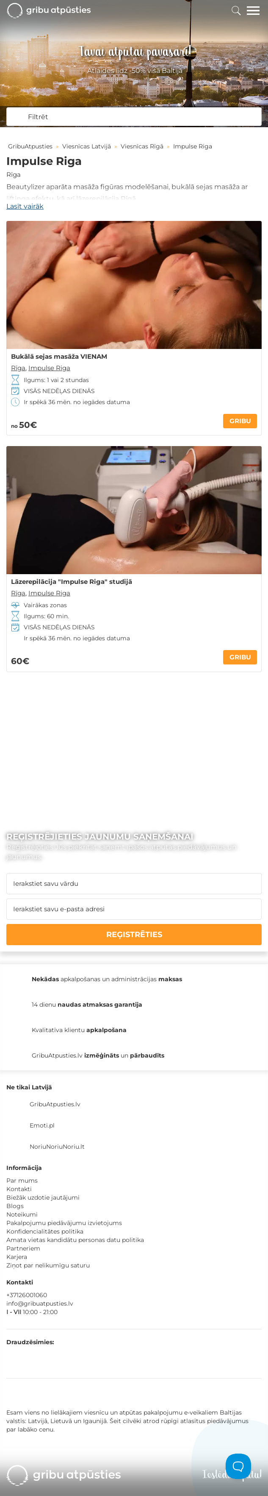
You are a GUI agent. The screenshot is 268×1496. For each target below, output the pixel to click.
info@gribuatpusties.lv (39, 1303)
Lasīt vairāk (25, 206)
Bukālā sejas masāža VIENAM (59, 356)
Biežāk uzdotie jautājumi (43, 1197)
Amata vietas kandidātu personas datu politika (75, 1240)
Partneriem (23, 1248)
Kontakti (19, 1189)
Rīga (13, 174)
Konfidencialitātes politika (44, 1231)
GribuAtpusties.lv (55, 1104)
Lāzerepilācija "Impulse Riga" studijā (71, 581)
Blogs (15, 1206)
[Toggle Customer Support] (238, 1466)
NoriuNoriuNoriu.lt (57, 1146)
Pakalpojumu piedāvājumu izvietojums (64, 1223)
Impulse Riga (49, 368)
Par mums (22, 1180)
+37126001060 (26, 1295)
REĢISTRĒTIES (134, 934)
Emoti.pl (42, 1125)
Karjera (16, 1257)
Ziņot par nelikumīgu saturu (48, 1265)
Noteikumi (22, 1214)
